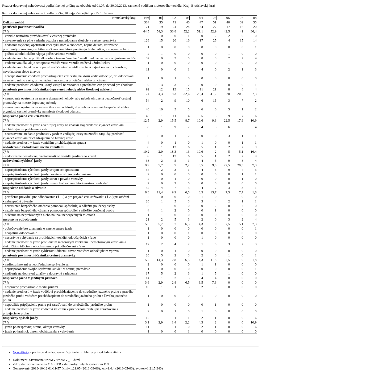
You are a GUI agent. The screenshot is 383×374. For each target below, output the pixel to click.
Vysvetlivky (21, 352)
